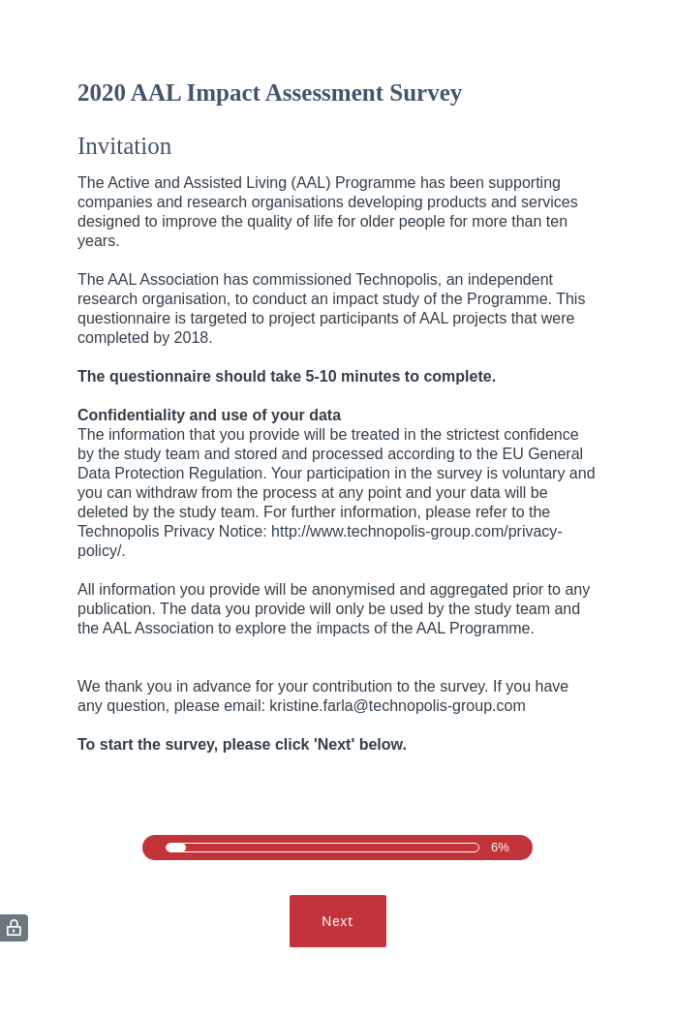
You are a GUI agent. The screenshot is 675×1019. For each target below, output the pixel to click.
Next (337, 920)
